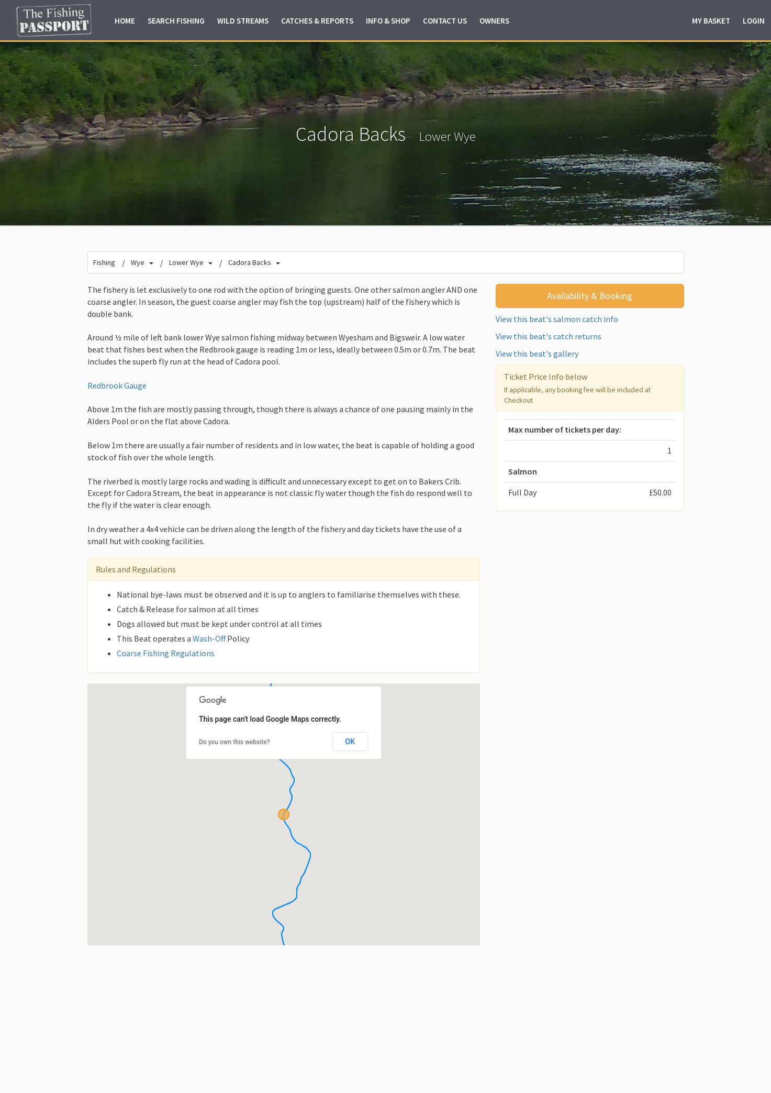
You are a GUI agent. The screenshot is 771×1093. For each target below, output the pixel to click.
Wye (137, 262)
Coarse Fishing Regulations (166, 653)
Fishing (104, 262)
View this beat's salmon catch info (557, 319)
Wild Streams (243, 21)
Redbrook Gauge (117, 385)
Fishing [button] (176, 21)
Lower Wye (447, 136)
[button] (283, 814)
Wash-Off (209, 638)
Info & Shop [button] (388, 21)
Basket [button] (711, 21)
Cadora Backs (249, 262)
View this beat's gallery (537, 353)
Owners (494, 21)
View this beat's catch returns (548, 336)
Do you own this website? (234, 742)
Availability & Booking (589, 296)
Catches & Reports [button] (317, 21)
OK (350, 741)
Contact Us (445, 21)
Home (125, 21)
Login (754, 21)
